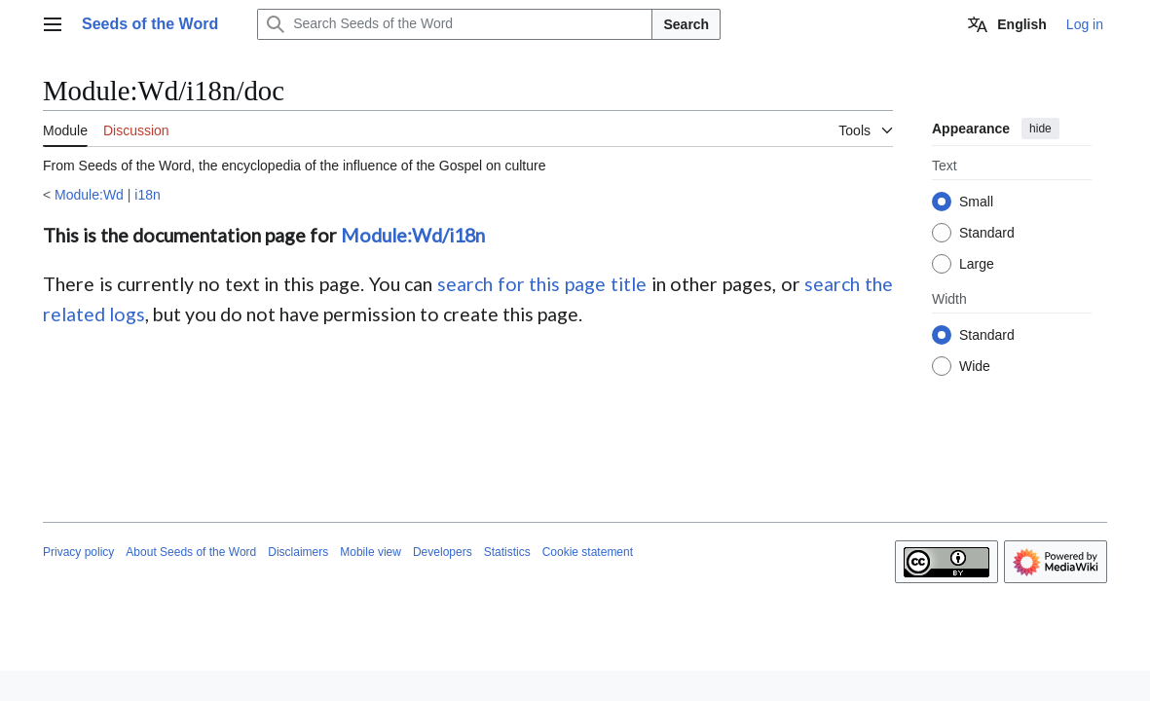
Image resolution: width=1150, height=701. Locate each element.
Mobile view (370, 552)
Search (686, 24)
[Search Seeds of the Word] (454, 24)
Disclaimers (298, 552)
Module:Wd (89, 195)
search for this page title (542, 284)
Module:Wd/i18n (413, 235)
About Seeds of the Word (191, 552)
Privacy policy (78, 552)
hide (1040, 128)
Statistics (507, 552)
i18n (147, 195)
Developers (442, 552)
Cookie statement (587, 552)
